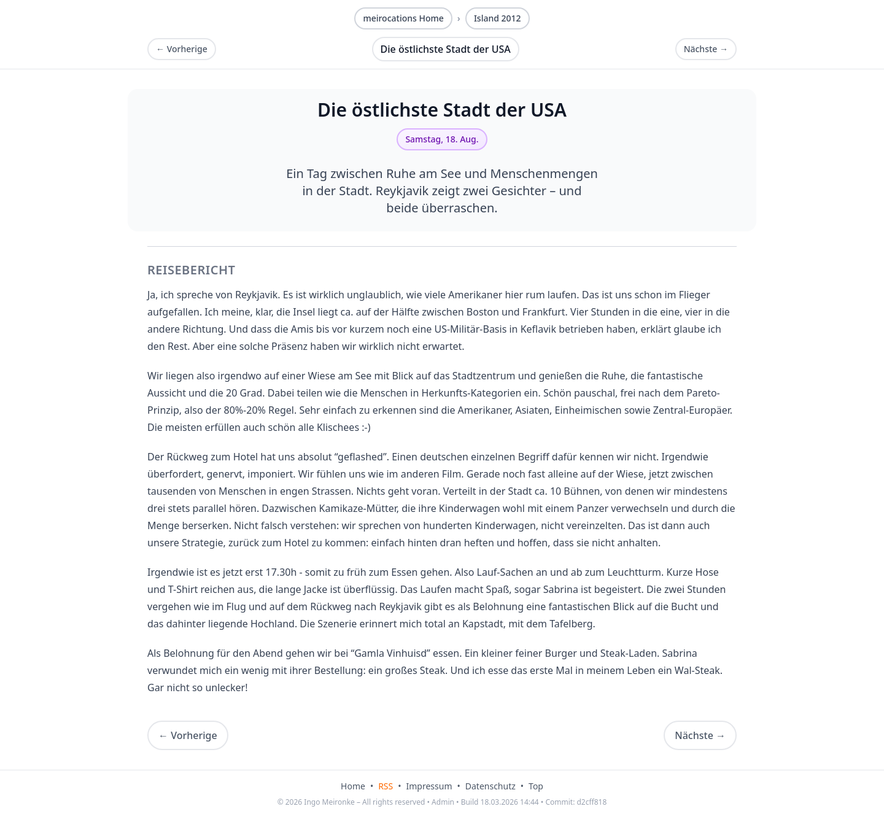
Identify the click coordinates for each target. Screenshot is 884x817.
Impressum (429, 786)
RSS (385, 786)
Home (353, 786)
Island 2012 (497, 18)
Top (536, 786)
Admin (443, 802)
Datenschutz (490, 786)
